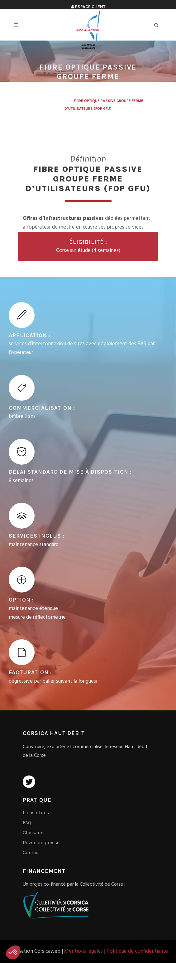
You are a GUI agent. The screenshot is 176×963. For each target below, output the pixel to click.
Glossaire (33, 832)
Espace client (88, 6)
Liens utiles (36, 812)
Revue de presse (41, 842)
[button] (13, 952)
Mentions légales (83, 951)
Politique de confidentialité (137, 951)
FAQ (27, 822)
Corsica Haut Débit (51, 101)
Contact (31, 852)
